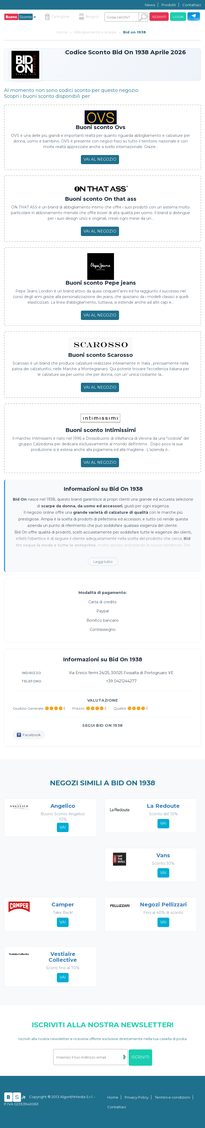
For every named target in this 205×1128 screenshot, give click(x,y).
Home (112, 1097)
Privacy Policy (136, 1097)
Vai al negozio (100, 159)
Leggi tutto (103, 561)
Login (178, 17)
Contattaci (191, 5)
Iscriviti (159, 17)
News (150, 5)
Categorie (57, 16)
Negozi (89, 16)
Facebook (29, 735)
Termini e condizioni (172, 1097)
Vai (63, 827)
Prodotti (168, 5)
